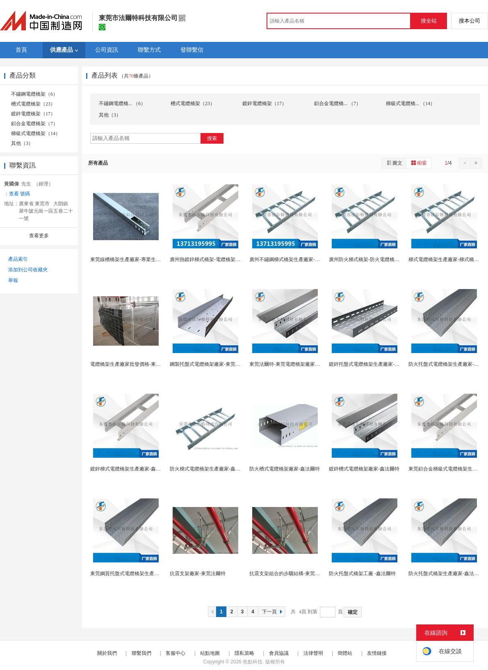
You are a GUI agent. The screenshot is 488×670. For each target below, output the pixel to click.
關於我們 (107, 653)
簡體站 (344, 653)
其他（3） (22, 143)
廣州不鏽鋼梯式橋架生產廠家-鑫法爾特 (292, 259)
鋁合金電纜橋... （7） (337, 103)
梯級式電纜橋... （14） (410, 103)
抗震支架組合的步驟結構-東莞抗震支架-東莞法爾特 (305, 573)
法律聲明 (313, 653)
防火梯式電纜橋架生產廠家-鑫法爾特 (210, 469)
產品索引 (18, 259)
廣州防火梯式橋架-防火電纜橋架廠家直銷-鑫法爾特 (384, 259)
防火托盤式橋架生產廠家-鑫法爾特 (446, 573)
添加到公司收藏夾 (28, 270)
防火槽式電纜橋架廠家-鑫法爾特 (284, 469)
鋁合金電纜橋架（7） (34, 123)
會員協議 (279, 653)
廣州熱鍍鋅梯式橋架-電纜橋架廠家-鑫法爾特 (218, 259)
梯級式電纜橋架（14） (35, 133)
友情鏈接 (377, 653)
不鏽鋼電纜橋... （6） (122, 103)
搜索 (212, 138)
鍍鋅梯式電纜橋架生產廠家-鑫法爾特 (130, 469)
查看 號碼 (19, 194)
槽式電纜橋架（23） (33, 104)
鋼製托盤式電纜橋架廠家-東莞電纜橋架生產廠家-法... (227, 364)
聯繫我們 (141, 653)
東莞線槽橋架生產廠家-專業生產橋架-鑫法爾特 (141, 259)
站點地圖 (210, 653)
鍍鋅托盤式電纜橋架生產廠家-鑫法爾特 (371, 364)
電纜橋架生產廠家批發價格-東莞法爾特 (133, 364)
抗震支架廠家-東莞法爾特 (198, 573)
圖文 (394, 163)
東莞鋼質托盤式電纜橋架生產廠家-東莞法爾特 (140, 573)
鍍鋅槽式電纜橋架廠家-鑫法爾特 (364, 469)
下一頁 (273, 612)
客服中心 (175, 653)
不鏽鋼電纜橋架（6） (34, 94)
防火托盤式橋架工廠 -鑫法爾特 (362, 573)
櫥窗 (418, 163)
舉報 (13, 280)
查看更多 (39, 236)
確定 (353, 612)
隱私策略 (244, 653)
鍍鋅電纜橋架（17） (33, 114)
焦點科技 (252, 662)
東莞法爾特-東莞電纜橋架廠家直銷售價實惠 (296, 364)
